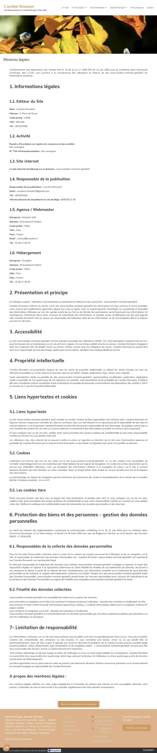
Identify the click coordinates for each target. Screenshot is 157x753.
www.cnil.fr (44, 480)
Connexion (148, 749)
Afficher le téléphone (105, 730)
